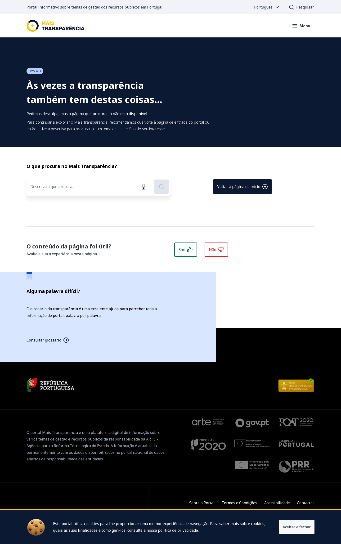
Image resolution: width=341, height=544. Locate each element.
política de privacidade (178, 530)
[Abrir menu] (301, 26)
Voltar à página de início (242, 186)
